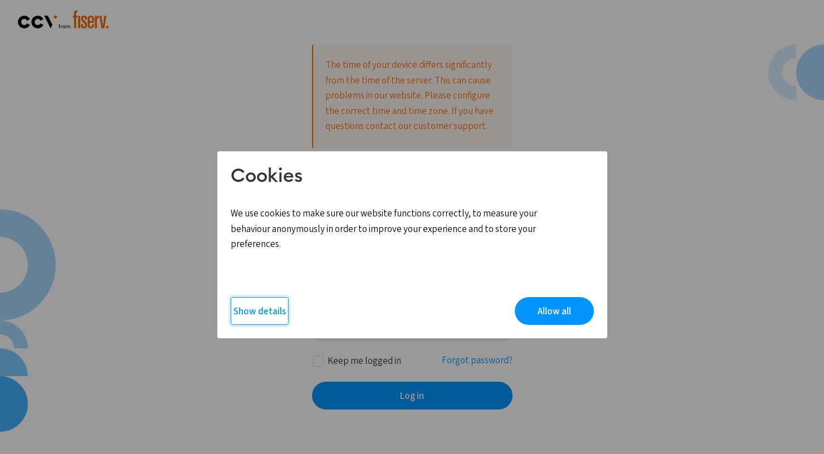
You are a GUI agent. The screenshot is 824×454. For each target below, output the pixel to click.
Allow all (554, 311)
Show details (259, 311)
